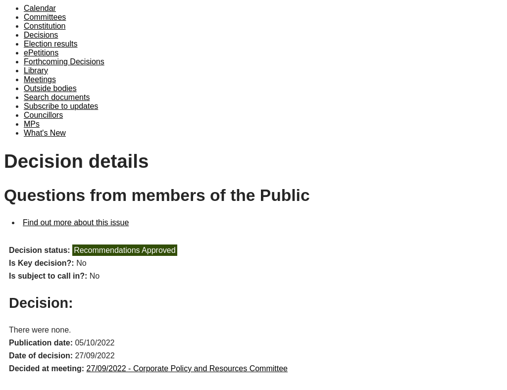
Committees (45, 17)
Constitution (45, 26)
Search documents (57, 97)
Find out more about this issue (76, 222)
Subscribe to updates (61, 106)
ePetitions (41, 53)
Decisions (41, 35)
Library (36, 70)
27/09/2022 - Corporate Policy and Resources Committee (187, 368)
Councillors (43, 115)
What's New (45, 133)
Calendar (40, 8)
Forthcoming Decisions (64, 61)
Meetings (40, 79)
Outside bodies (50, 88)
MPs (32, 124)
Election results (51, 44)
